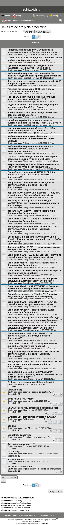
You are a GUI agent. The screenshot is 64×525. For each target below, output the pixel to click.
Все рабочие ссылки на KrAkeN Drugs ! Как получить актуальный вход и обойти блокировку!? (31, 185)
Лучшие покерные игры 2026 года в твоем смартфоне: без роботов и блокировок (30, 66)
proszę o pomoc (16, 459)
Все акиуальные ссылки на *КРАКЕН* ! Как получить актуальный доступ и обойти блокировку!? (31, 335)
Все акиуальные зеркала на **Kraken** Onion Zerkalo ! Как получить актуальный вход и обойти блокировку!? (34, 239)
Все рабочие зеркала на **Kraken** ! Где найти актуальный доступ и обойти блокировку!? (32, 295)
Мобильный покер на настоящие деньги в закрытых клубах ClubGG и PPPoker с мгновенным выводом (30, 148)
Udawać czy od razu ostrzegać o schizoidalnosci (33, 408)
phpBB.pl (44, 523)
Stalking (12, 426)
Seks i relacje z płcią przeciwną (23, 27)
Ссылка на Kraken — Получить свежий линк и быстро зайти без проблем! (32, 264)
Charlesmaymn (29, 161)
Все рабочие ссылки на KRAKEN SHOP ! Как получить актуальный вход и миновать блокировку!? (31, 174)
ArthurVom (27, 70)
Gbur (25, 410)
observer (26, 392)
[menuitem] (47, 515)
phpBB (27, 520)
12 (56, 413)
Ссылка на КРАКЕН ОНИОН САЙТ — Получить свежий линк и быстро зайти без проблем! (32, 303)
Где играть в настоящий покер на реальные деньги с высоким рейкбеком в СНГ (31, 98)
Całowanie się (15, 390)
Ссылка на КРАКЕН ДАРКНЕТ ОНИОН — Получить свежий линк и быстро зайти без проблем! (34, 256)
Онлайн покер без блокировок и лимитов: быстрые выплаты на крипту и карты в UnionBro (34, 121)
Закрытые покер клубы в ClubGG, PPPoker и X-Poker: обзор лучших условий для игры (33, 165)
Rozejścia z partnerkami (20, 466)
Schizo (25, 446)
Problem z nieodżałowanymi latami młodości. (31, 382)
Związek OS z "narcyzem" (21, 399)
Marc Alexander (34, 521)
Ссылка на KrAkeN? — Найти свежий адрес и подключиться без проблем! (32, 311)
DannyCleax (28, 179)
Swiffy (25, 419)
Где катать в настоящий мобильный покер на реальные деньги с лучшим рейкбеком (32, 157)
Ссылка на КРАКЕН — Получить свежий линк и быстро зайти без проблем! (33, 219)
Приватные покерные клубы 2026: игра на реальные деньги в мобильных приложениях (32, 51)
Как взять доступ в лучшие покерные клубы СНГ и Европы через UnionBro (34, 82)
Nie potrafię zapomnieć (19, 435)
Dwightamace (28, 54)
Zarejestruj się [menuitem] (42, 16)
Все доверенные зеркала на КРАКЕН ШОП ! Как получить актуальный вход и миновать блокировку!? (33, 229)
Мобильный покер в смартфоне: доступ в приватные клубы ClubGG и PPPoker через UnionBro (31, 138)
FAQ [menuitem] (19, 16)
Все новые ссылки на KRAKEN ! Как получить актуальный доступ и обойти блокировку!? (32, 279)
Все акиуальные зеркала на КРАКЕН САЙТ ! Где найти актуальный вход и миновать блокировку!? (35, 318)
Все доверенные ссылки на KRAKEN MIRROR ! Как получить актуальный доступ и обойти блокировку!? (35, 364)
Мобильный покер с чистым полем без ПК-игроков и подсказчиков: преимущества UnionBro (34, 74)
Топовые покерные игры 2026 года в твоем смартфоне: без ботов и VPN (31, 90)
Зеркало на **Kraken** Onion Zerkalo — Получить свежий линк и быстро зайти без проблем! (34, 194)
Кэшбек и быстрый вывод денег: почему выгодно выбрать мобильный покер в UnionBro (35, 58)
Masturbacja (14, 451)
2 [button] (36, 36)
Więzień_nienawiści (31, 469)
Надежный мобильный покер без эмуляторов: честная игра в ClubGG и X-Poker (33, 105)
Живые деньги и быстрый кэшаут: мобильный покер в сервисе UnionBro (33, 113)
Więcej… (8, 16)
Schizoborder (28, 437)
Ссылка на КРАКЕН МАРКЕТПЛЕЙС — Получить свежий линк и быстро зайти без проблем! (33, 287)
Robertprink (27, 62)
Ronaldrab (27, 78)
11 (53, 413)
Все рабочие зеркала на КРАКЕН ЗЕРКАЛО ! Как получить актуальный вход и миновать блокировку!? (33, 353)
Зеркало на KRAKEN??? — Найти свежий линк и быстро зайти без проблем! (34, 248)
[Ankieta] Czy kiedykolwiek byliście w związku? (32, 417)
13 (58, 413)
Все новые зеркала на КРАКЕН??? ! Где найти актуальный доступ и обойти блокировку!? (32, 326)
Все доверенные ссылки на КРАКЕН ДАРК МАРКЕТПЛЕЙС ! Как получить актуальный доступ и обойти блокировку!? (35, 374)
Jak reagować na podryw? (21, 444)
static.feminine (28, 454)
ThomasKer (27, 86)
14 (61, 413)
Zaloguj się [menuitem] (57, 16)
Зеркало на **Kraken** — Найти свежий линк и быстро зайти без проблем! (32, 212)
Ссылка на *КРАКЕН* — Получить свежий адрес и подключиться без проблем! (34, 271)
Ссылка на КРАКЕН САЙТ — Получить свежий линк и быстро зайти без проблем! (32, 344)
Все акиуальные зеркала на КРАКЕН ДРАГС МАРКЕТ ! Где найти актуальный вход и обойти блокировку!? (33, 203)
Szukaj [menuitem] (60, 21)
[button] (39, 36)
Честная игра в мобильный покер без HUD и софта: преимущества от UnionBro (32, 129)
